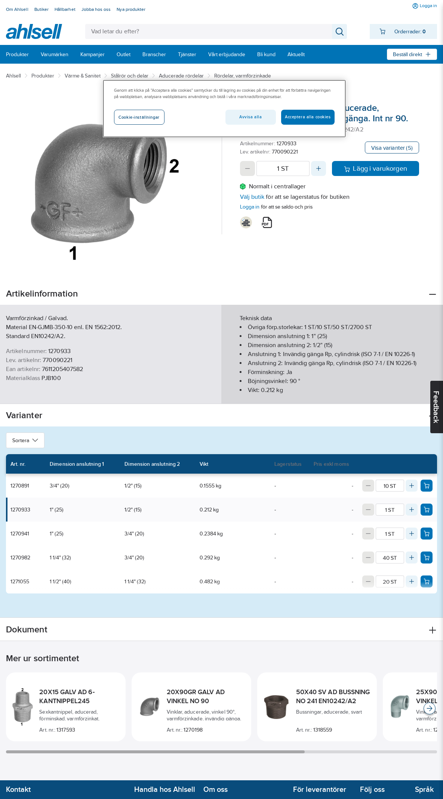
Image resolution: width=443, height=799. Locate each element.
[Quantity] (283, 168)
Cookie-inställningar (139, 117)
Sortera (25, 440)
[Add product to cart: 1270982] (427, 557)
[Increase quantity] (318, 168)
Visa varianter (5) (392, 148)
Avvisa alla (250, 117)
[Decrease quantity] (247, 168)
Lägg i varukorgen (375, 168)
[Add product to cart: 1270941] (427, 534)
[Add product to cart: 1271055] (427, 581)
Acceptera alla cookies (308, 117)
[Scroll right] (430, 708)
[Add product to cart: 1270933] (427, 510)
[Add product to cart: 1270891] (427, 486)
